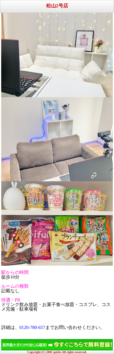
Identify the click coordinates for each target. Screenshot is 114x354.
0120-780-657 (32, 327)
